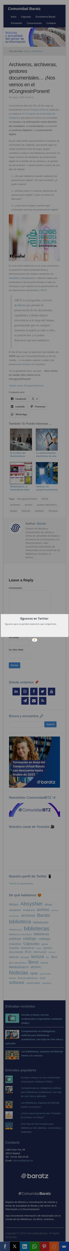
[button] (34, 618)
